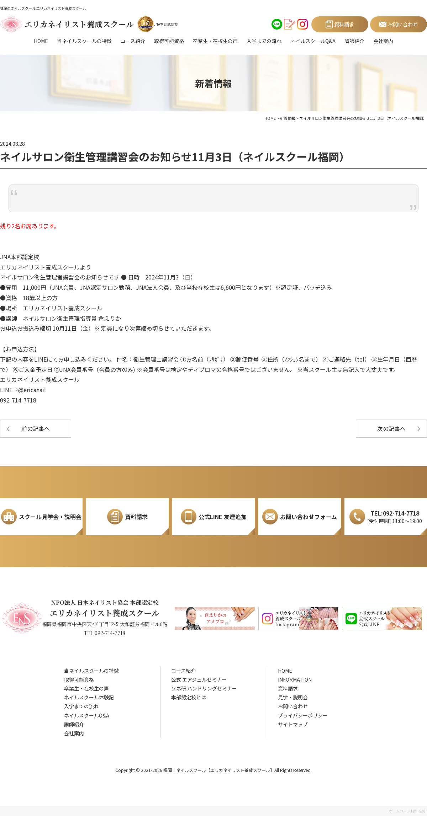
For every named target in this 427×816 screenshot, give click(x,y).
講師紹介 (354, 40)
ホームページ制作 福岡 (407, 811)
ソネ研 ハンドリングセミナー (204, 688)
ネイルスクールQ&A (313, 40)
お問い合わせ (293, 706)
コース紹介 (133, 40)
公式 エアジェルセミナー (199, 679)
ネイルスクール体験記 (89, 697)
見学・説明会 (293, 697)
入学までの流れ (264, 40)
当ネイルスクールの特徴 (84, 40)
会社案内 (383, 40)
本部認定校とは (188, 697)
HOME (41, 40)
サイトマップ (293, 724)
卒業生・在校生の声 (215, 40)
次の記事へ (391, 428)
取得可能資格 (169, 40)
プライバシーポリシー (303, 715)
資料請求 (288, 688)
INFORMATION (295, 679)
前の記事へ (35, 428)
